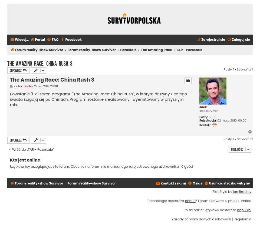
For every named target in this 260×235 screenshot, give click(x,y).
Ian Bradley (242, 192)
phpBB (190, 201)
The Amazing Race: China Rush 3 (40, 63)
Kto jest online (25, 160)
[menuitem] (37, 39)
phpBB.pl (244, 210)
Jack (203, 107)
